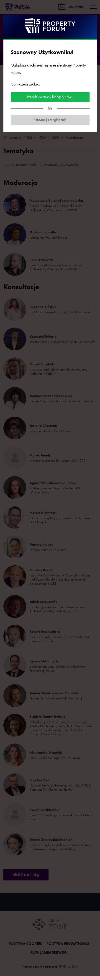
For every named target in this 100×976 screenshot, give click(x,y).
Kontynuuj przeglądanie (50, 119)
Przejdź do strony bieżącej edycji (50, 97)
